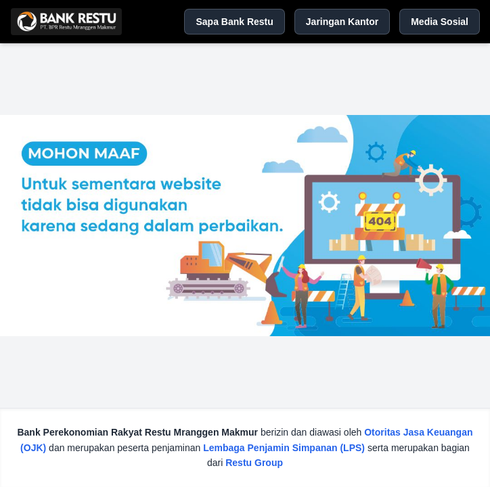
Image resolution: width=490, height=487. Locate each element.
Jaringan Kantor (342, 21)
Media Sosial (439, 21)
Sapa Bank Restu (234, 21)
